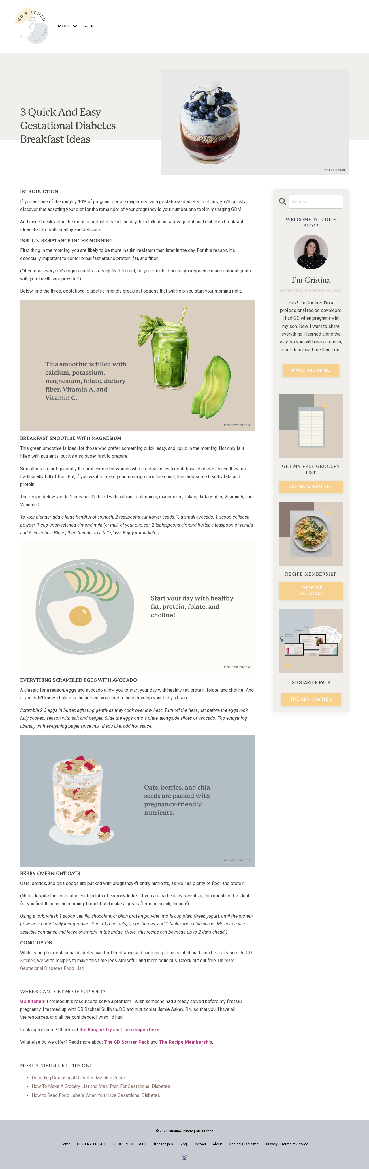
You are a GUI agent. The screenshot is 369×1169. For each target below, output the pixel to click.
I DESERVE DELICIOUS (311, 591)
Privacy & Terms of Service (287, 1144)
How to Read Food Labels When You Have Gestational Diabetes (96, 1095)
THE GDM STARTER (311, 700)
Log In (88, 26)
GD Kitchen (32, 1001)
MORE (67, 26)
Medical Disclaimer (244, 1144)
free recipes (163, 1144)
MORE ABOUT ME (311, 371)
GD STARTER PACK (92, 1144)
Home (65, 1144)
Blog (92, 1030)
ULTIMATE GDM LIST (311, 487)
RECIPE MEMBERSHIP (130, 1144)
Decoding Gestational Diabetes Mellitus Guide (78, 1077)
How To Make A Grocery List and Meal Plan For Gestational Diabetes (101, 1086)
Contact (199, 1144)
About (217, 1144)
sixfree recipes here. (137, 1030)
